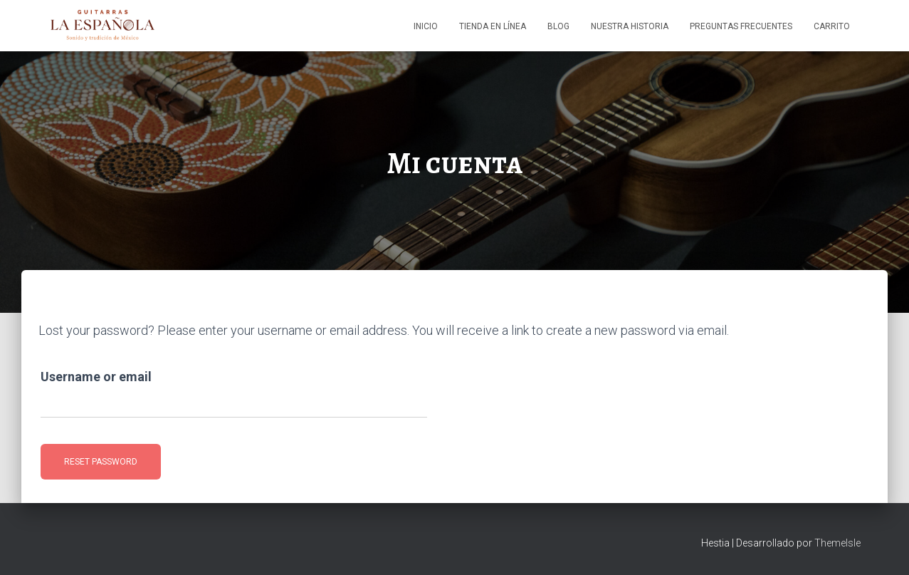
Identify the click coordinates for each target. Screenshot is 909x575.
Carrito (832, 26)
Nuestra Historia (629, 26)
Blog (558, 26)
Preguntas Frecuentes (741, 26)
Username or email (96, 376)
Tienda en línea (492, 26)
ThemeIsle (837, 543)
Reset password (100, 462)
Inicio (426, 26)
